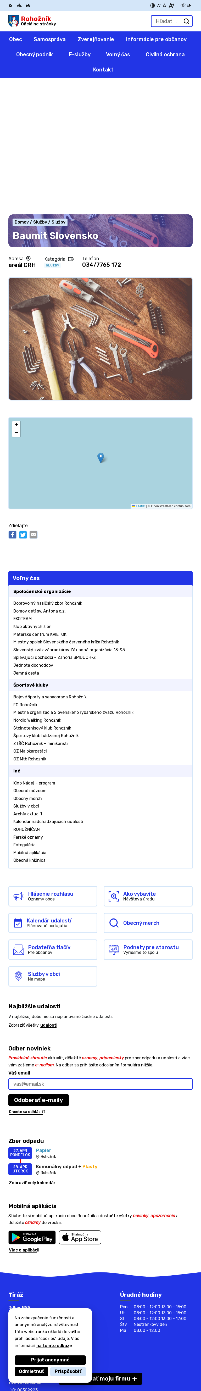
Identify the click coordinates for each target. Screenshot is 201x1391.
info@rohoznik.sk (26, 1300)
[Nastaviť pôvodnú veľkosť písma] (164, 5)
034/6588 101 (23, 1288)
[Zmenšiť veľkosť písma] (159, 5)
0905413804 (22, 1294)
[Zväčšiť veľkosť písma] (171, 5)
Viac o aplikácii (24, 1121)
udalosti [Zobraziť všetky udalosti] (48, 896)
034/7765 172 (101, 136)
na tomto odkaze (54, 1345)
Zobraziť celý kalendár (32, 1053)
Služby (52, 136)
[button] (100, 329)
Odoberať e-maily (38, 971)
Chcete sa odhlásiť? (27, 983)
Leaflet (138, 377)
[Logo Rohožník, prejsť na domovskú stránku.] (32, 21)
